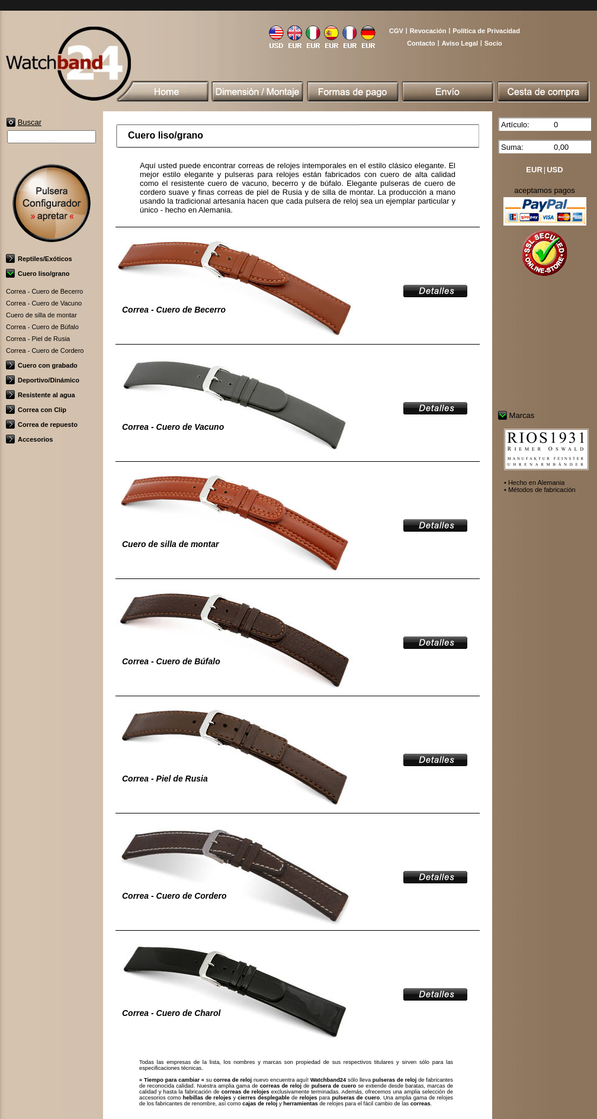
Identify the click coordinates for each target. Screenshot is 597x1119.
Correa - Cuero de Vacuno (44, 303)
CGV (396, 30)
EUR (534, 169)
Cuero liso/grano (37, 273)
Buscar (29, 122)
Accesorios (29, 439)
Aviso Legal (460, 43)
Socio (493, 43)
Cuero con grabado (42, 365)
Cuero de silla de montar (41, 315)
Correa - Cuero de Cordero (45, 350)
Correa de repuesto (42, 424)
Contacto (421, 43)
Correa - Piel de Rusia (38, 338)
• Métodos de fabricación (540, 489)
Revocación (428, 30)
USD (555, 169)
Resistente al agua (40, 394)
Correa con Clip (36, 409)
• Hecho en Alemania (534, 482)
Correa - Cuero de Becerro (44, 291)
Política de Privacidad (486, 30)
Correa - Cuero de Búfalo (42, 326)
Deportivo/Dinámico (42, 380)
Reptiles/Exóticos (39, 258)
